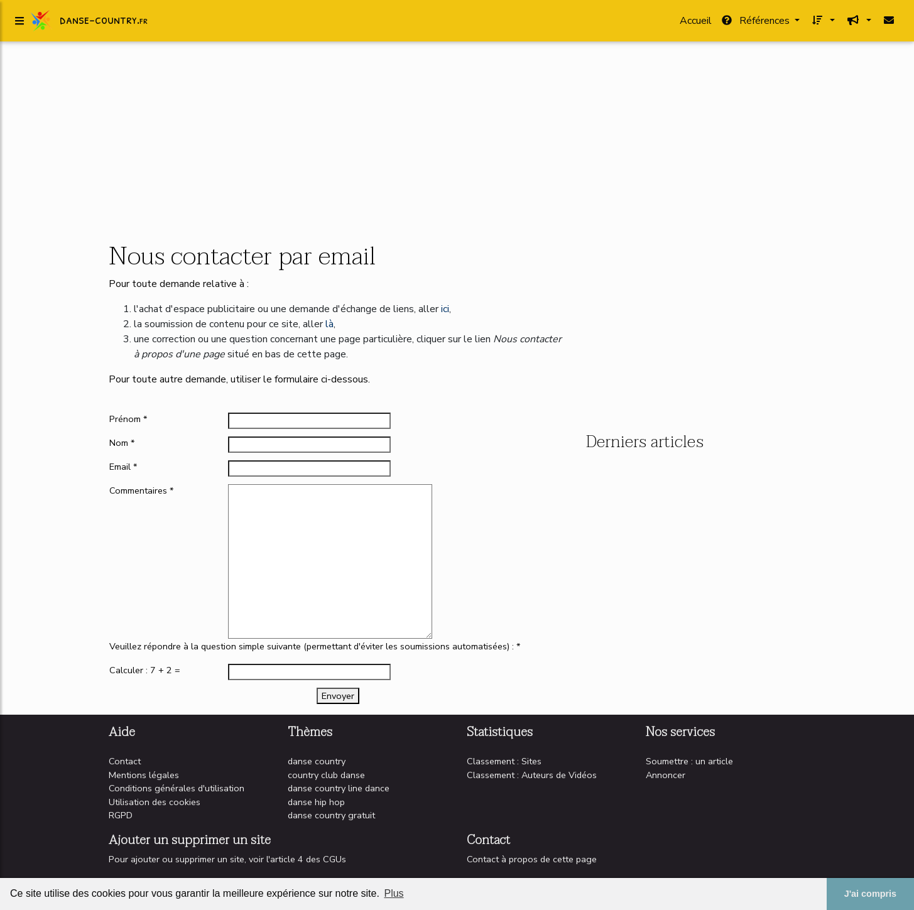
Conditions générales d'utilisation (176, 788)
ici (445, 309)
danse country (316, 761)
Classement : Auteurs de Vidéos (532, 775)
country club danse (326, 775)
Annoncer (665, 775)
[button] (822, 23)
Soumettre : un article (689, 761)
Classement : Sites (504, 761)
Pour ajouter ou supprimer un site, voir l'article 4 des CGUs (227, 859)
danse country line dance (338, 788)
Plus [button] (393, 893)
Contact (125, 761)
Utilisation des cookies (154, 802)
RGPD (121, 815)
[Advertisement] (457, 143)
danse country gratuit (331, 815)
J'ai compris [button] (870, 894)
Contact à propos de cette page (532, 859)
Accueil (696, 23)
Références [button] (757, 23)
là (329, 324)
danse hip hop (316, 802)
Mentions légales (144, 775)
